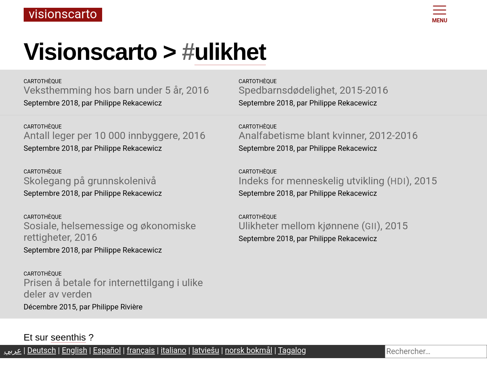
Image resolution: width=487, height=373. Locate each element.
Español (107, 350)
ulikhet (230, 52)
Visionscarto (63, 14)
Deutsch (41, 350)
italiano (173, 350)
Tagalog (292, 350)
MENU (439, 13)
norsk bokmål (248, 350)
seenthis (68, 337)
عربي (13, 350)
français (141, 350)
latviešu (205, 350)
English (74, 350)
